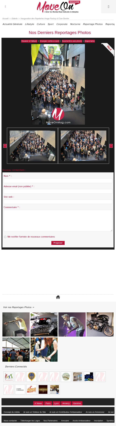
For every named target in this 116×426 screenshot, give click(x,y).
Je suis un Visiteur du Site (35, 412)
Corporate (65, 24)
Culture (43, 24)
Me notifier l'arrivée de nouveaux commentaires (31, 236)
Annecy (67, 403)
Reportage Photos (98, 24)
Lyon (56, 403)
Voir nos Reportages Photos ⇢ (20, 307)
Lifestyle (31, 24)
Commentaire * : (12, 207)
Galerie (14, 19)
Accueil (5, 19)
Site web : (9, 196)
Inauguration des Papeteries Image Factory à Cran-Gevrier (44, 19)
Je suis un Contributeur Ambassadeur (67, 412)
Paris (47, 403)
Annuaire (67, 421)
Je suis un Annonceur (97, 412)
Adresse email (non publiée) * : (19, 186)
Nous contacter (10, 421)
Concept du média (12, 412)
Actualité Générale (13, 24)
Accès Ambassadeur (84, 421)
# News (36, 403)
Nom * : (8, 176)
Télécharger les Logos (31, 421)
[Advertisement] (58, 272)
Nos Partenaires (52, 421)
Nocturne (80, 24)
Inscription (101, 421)
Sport (54, 24)
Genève (79, 403)
